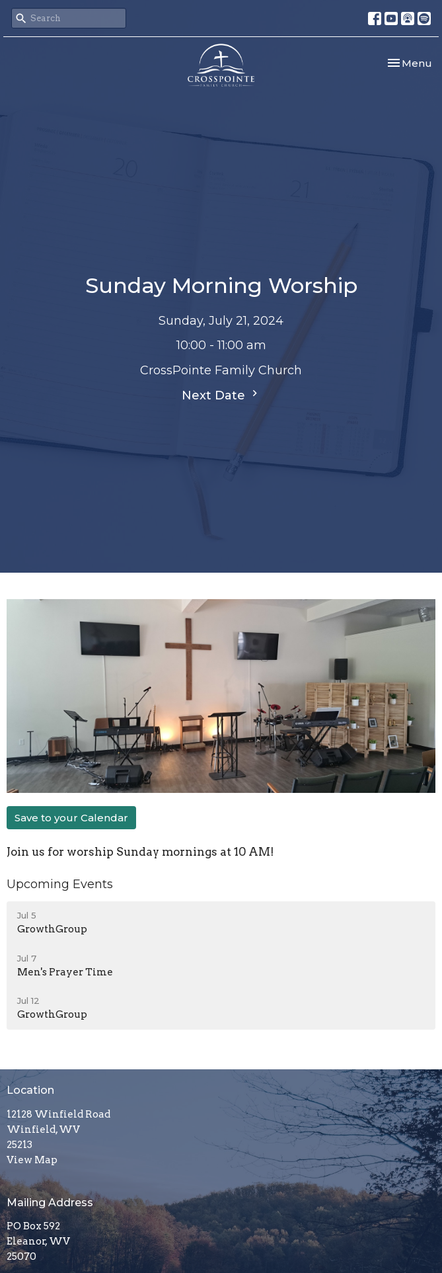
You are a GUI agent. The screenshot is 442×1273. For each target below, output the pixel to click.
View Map (32, 1160)
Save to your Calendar (71, 817)
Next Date (221, 395)
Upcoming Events (60, 884)
